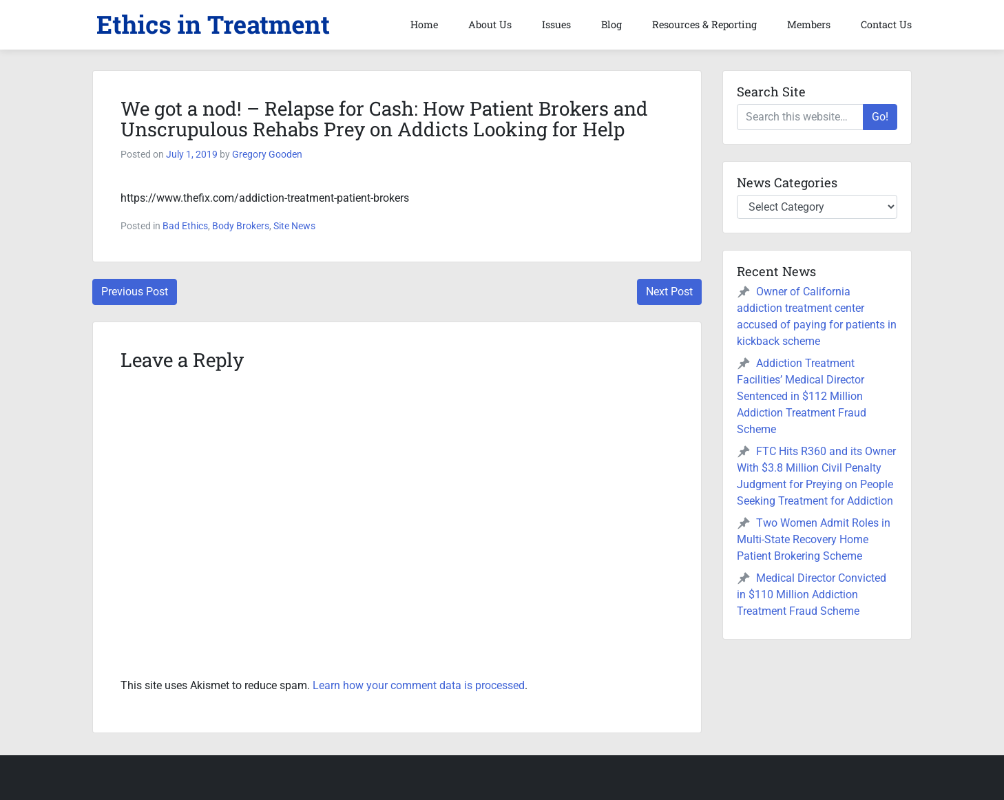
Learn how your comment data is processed (419, 685)
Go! (880, 116)
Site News (294, 225)
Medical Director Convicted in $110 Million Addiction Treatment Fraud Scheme (811, 594)
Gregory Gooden (267, 154)
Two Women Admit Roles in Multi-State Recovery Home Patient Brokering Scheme (813, 539)
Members (808, 24)
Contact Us (886, 24)
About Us (490, 24)
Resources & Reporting (704, 24)
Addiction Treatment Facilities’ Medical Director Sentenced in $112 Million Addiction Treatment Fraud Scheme (801, 396)
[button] (212, 25)
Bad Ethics (185, 225)
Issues (556, 24)
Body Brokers (240, 225)
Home (424, 24)
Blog (611, 24)
